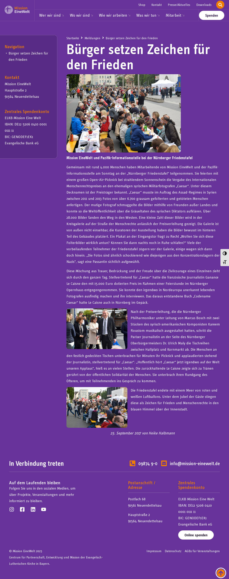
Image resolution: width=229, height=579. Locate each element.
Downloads (204, 5)
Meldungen (92, 38)
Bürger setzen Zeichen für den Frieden (28, 56)
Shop (141, 5)
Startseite (72, 38)
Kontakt (156, 5)
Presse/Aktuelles (179, 5)
